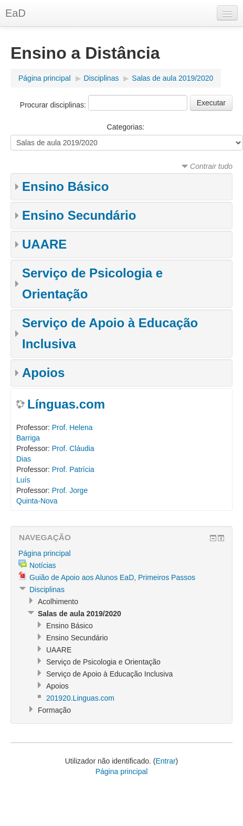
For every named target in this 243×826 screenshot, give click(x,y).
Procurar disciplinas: (54, 105)
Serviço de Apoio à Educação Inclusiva (109, 674)
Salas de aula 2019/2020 (172, 78)
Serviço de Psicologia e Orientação (103, 662)
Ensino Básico (65, 186)
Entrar (165, 761)
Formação (54, 710)
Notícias (42, 565)
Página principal (44, 78)
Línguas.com (66, 404)
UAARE (44, 244)
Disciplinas (101, 78)
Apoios (43, 373)
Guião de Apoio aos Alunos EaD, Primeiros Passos (112, 577)
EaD (15, 13)
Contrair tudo (211, 166)
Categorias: (126, 127)
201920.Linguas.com (80, 698)
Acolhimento (58, 601)
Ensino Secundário (79, 215)
